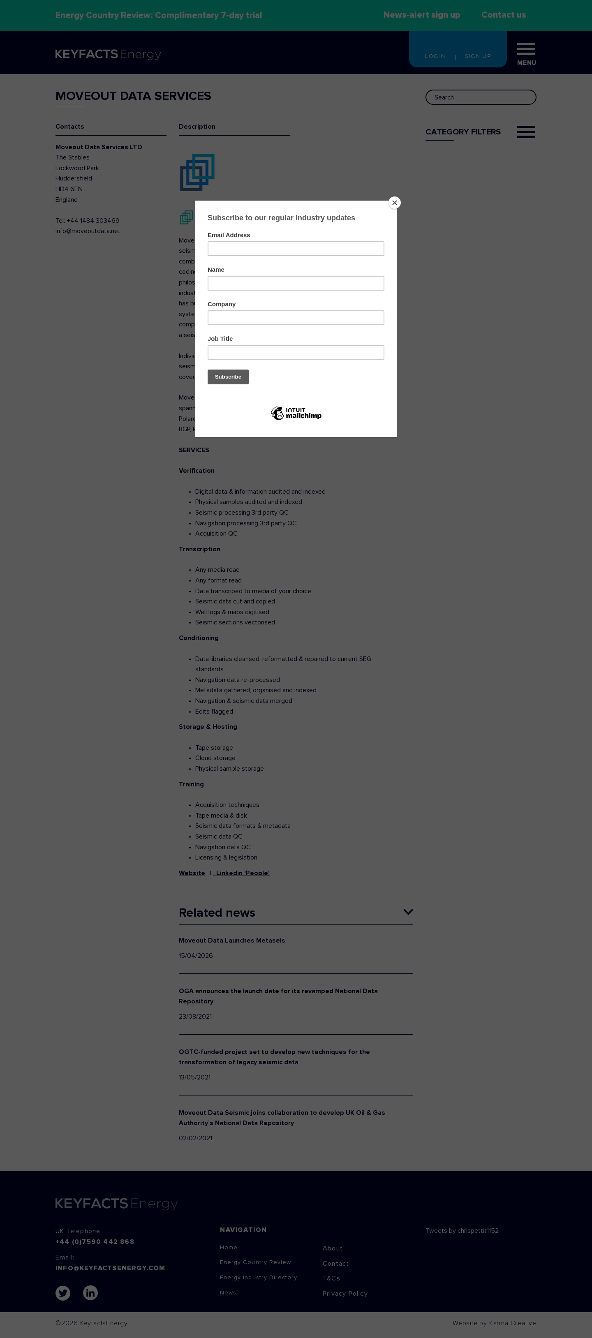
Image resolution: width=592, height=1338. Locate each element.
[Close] (394, 202)
